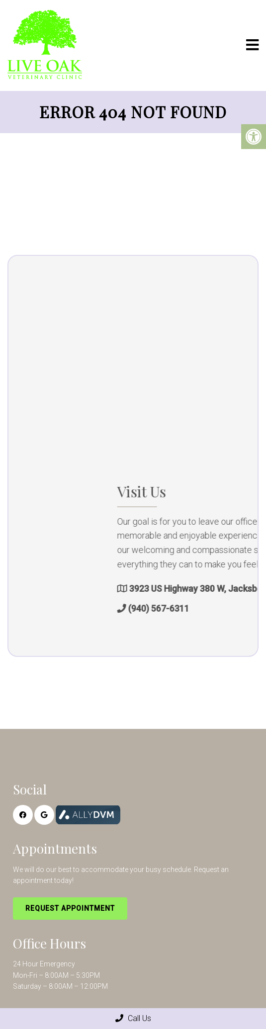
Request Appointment (70, 908)
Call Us (133, 1018)
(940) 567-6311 (203, 608)
